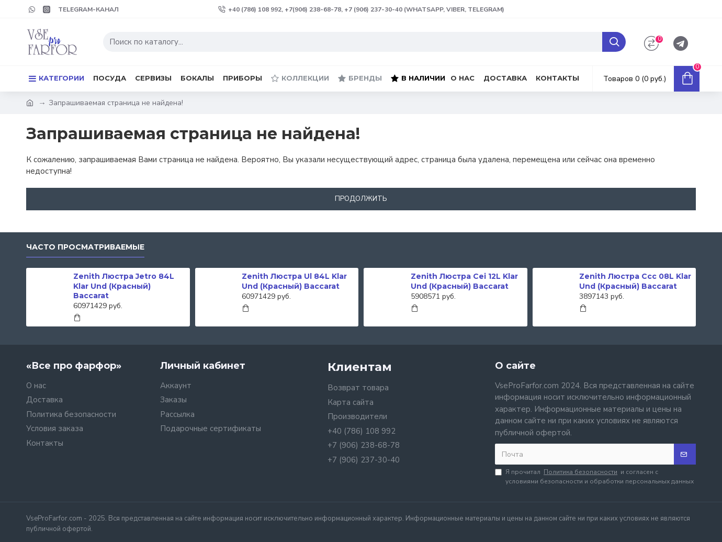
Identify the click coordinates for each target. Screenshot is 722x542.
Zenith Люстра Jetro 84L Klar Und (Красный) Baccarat (123, 286)
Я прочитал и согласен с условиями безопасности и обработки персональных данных (594, 476)
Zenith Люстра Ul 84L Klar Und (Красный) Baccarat (294, 281)
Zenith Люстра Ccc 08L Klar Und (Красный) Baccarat (635, 281)
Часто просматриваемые (85, 247)
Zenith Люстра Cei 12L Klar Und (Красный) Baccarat (464, 281)
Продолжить (361, 199)
